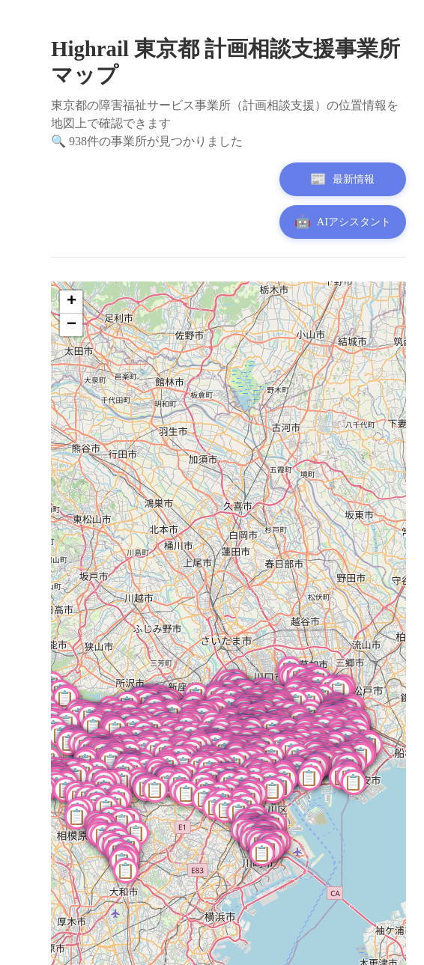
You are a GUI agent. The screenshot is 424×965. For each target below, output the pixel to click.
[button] (311, 779)
